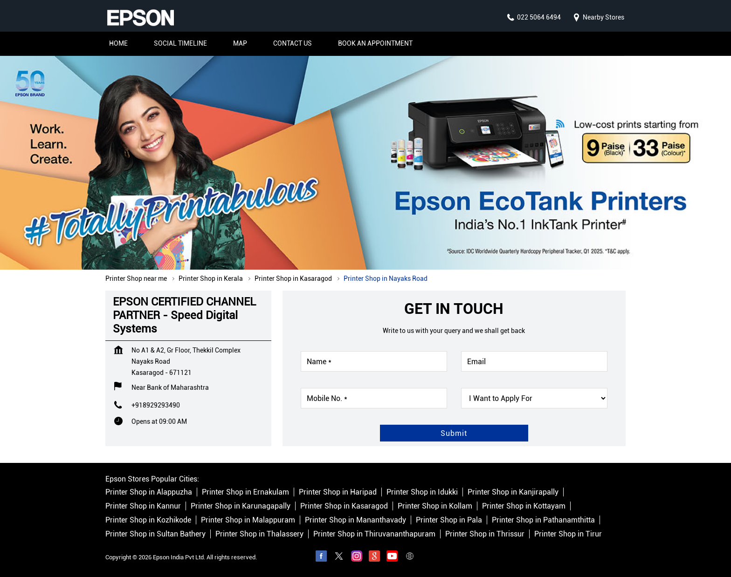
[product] (534, 398)
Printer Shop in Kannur (143, 506)
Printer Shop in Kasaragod (344, 506)
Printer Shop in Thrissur (484, 533)
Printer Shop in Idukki (422, 492)
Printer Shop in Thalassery (259, 533)
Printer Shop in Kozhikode (148, 520)
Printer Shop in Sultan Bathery (155, 533)
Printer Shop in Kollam (435, 506)
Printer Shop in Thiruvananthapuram (374, 533)
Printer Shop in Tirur (568, 533)
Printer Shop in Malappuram (248, 520)
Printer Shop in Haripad (338, 492)
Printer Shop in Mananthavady (355, 520)
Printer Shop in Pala (449, 520)
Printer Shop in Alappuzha (148, 492)
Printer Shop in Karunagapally (240, 506)
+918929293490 (155, 405)
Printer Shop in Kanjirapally (513, 492)
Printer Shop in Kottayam (523, 506)
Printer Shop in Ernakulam (245, 492)
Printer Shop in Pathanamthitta (543, 520)
